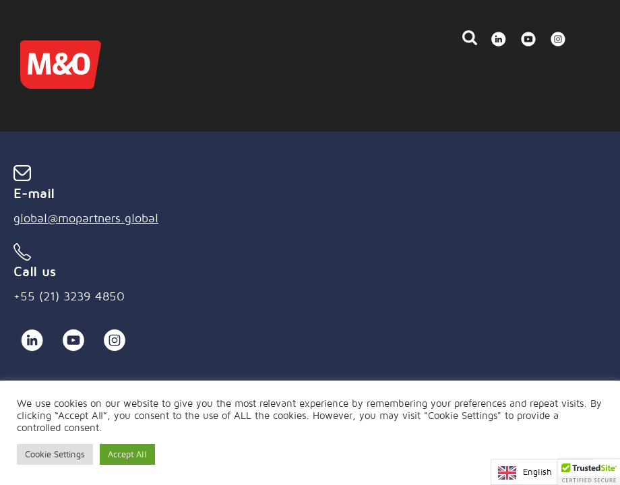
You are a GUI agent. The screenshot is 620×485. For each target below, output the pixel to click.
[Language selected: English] (542, 472)
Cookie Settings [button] (55, 454)
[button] (589, 472)
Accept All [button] (127, 454)
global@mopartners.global (85, 218)
